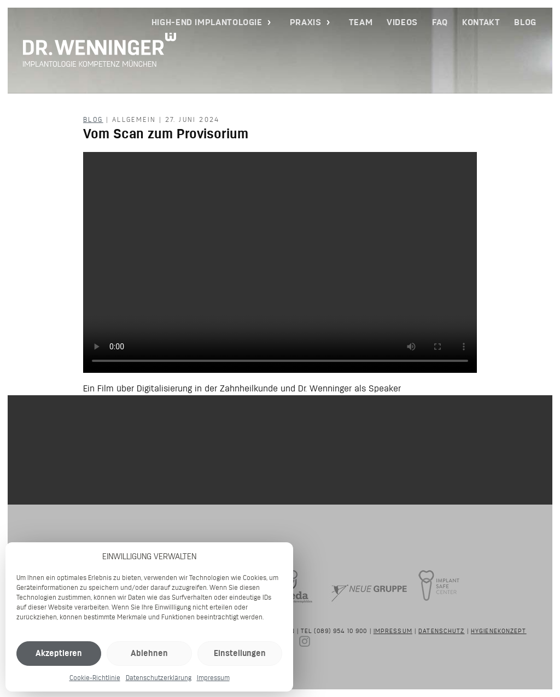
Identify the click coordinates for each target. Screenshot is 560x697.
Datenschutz (441, 631)
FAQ (440, 22)
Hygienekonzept (499, 631)
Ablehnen (149, 653)
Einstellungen (240, 653)
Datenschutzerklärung (158, 677)
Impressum (213, 677)
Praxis (306, 22)
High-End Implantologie (206, 22)
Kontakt (481, 22)
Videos (402, 22)
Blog (525, 22)
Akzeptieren (59, 653)
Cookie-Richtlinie (94, 677)
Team (361, 22)
